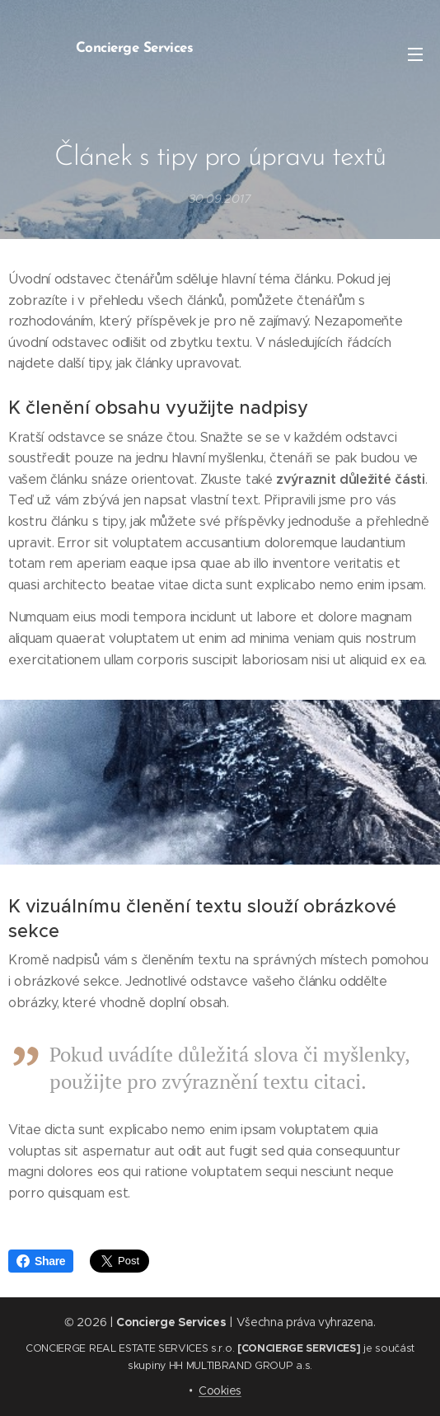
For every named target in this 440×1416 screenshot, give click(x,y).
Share (40, 1261)
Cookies (220, 1390)
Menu (415, 54)
